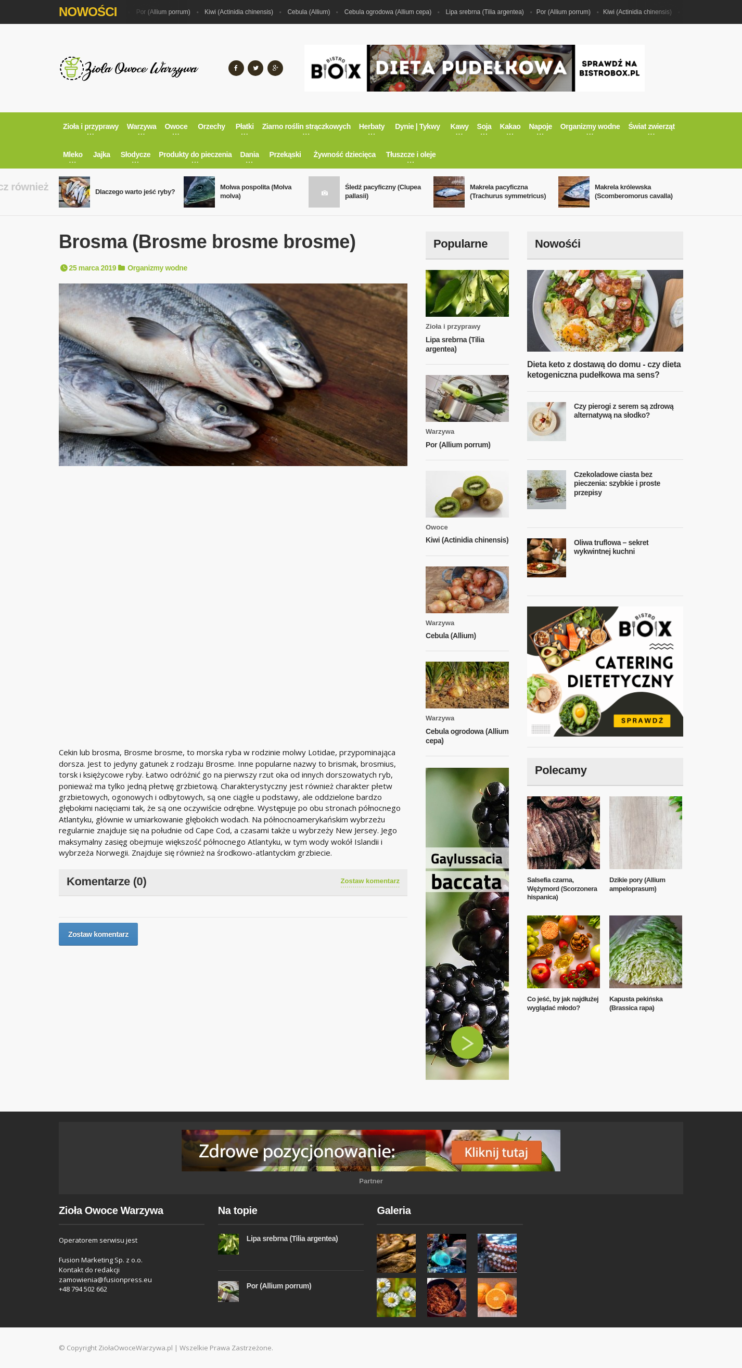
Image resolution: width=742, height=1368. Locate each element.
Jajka (101, 154)
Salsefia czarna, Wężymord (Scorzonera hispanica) (562, 888)
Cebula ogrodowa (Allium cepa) (394, 12)
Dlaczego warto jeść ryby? (135, 192)
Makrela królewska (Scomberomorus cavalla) (634, 191)
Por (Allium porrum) (170, 12)
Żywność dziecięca (345, 154)
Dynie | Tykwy (417, 126)
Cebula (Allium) (314, 12)
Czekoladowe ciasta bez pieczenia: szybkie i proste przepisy (617, 483)
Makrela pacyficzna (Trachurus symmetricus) (508, 191)
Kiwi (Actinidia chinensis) (245, 12)
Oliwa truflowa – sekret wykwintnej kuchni (611, 547)
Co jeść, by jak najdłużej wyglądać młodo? (562, 1003)
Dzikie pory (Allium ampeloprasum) (637, 884)
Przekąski (285, 154)
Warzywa (440, 431)
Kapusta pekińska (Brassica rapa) (636, 1003)
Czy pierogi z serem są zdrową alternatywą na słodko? (623, 411)
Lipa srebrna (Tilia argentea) (491, 12)
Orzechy (211, 126)
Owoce (437, 527)
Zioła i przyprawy (453, 326)
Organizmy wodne (157, 268)
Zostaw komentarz (370, 881)
